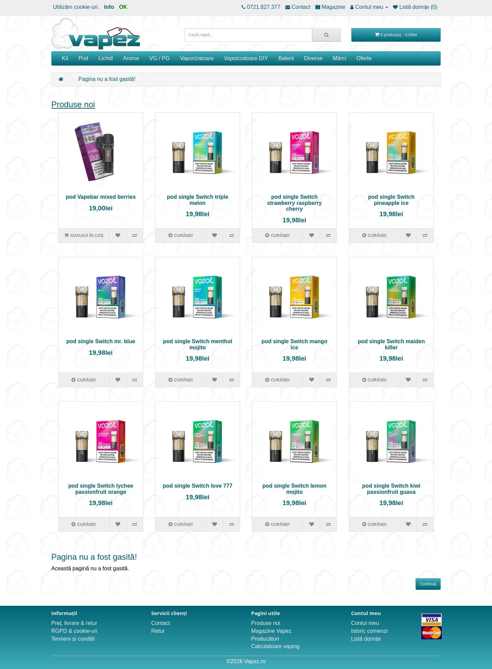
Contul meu (365, 623)
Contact (160, 623)
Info (109, 7)
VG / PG (159, 58)
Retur (158, 631)
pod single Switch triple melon (197, 200)
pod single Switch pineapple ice (391, 200)
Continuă (428, 584)
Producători (265, 639)
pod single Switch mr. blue (100, 341)
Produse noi (73, 104)
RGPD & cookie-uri (74, 631)
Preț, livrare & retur (74, 623)
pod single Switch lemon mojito (294, 489)
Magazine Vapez (271, 631)
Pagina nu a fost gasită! (106, 79)
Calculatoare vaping (275, 646)
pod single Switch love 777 (197, 486)
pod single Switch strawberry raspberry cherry (294, 203)
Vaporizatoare (197, 58)
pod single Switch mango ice (294, 344)
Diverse (313, 58)
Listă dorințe (366, 639)
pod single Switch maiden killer (391, 344)
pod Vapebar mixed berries (101, 197)
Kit (65, 58)
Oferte (363, 58)
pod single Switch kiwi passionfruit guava (391, 489)
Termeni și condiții (73, 639)
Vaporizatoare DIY (246, 58)
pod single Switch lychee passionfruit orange (100, 489)
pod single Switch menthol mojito (197, 344)
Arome (131, 58)
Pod (83, 58)
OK (123, 7)
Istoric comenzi (369, 631)
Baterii (286, 58)
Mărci (339, 58)
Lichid (105, 58)
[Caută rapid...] (326, 35)
